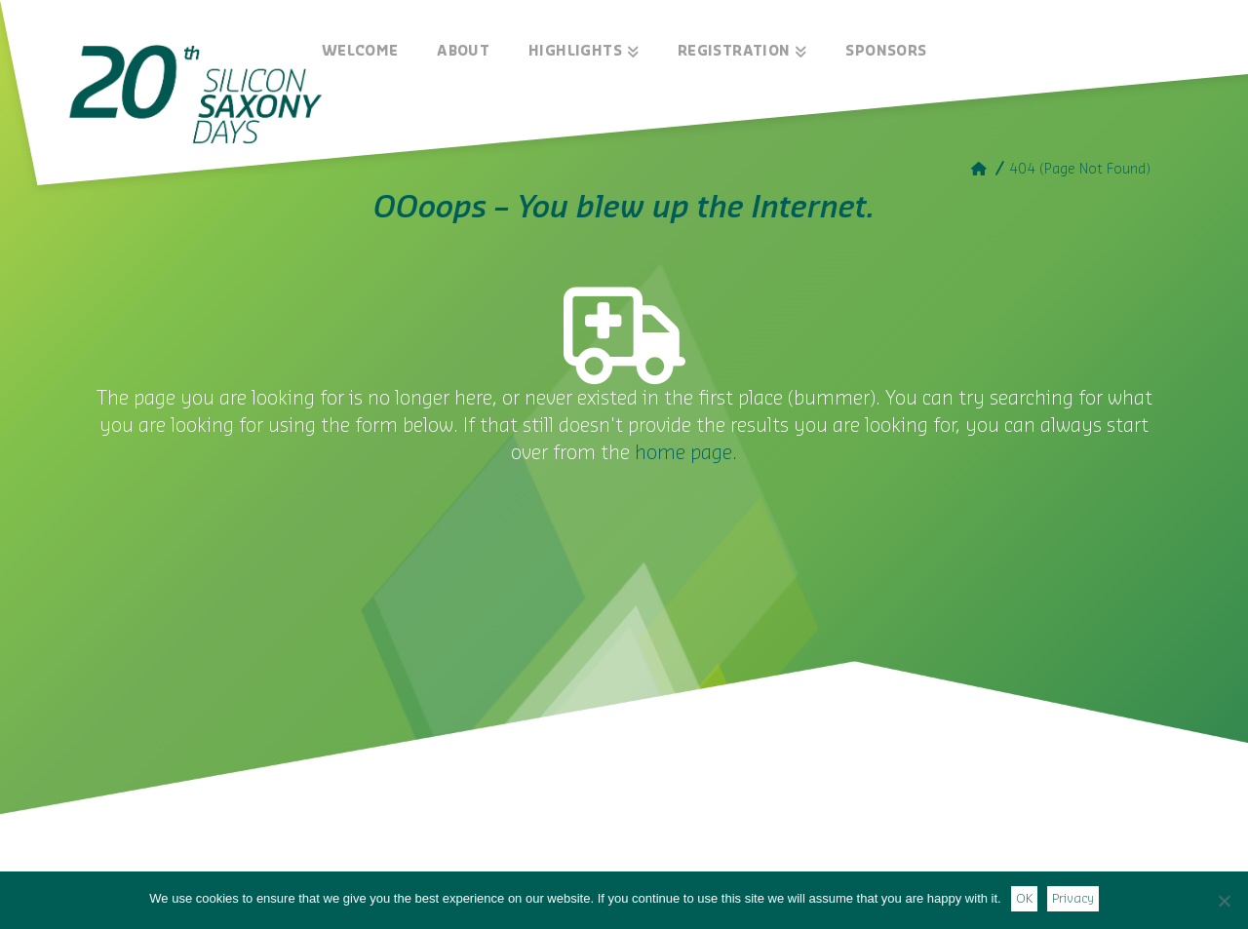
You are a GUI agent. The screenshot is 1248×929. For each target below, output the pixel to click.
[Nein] (1223, 900)
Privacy (1073, 898)
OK (1024, 898)
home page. (686, 453)
